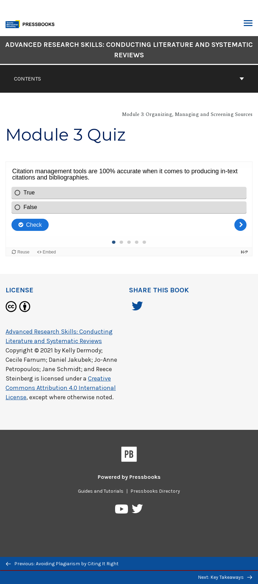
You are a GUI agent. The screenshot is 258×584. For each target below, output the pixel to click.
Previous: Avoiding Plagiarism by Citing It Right (62, 564)
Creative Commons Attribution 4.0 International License (61, 388)
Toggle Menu (248, 24)
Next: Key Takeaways (225, 577)
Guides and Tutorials (100, 491)
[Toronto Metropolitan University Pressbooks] (32, 23)
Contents (129, 78)
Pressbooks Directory (155, 491)
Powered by (129, 477)
